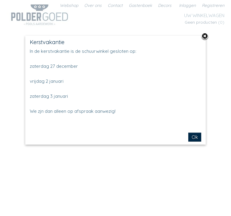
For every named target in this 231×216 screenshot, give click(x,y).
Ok (195, 137)
